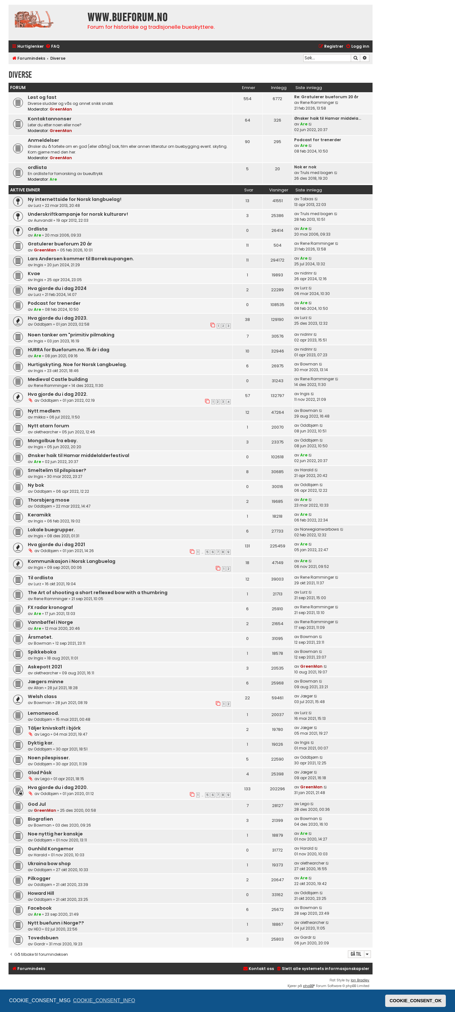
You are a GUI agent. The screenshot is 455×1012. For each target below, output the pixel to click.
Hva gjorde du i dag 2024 (57, 288)
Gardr (39, 944)
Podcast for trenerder (317, 139)
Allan (39, 687)
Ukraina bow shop (49, 863)
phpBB (308, 986)
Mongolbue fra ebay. (53, 440)
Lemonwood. (43, 713)
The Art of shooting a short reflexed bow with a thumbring (97, 592)
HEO (37, 929)
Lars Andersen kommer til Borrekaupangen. (81, 259)
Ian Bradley (360, 980)
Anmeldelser (43, 140)
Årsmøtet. (40, 637)
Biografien (40, 819)
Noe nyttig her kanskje (55, 834)
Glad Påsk (40, 772)
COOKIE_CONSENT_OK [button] (416, 1000)
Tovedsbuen (43, 938)
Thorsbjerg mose (49, 500)
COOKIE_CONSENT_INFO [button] (104, 1000)
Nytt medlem (44, 411)
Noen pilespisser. (49, 758)
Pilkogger (39, 878)
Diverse (20, 75)
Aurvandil (43, 220)
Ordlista (37, 229)
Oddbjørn (43, 324)
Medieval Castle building (58, 379)
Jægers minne (46, 681)
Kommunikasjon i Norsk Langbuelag (71, 561)
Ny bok (36, 485)
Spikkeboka (42, 652)
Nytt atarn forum (48, 426)
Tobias (306, 199)
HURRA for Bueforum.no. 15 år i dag (68, 349)
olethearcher (46, 432)
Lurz (37, 205)
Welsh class (42, 696)
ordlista (37, 167)
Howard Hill (41, 893)
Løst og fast (42, 97)
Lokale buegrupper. (51, 530)
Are (303, 124)
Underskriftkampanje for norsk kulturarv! (78, 214)
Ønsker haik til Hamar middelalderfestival (78, 455)
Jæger (306, 696)
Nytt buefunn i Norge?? (56, 923)
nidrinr (306, 273)
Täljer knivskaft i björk (54, 728)
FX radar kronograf (50, 607)
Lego (45, 734)
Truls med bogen (316, 172)
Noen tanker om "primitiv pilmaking (71, 335)
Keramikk (39, 515)
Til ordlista (40, 578)
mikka (40, 417)
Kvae (34, 273)
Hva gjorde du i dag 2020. (58, 787)
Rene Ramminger (317, 102)
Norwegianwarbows (319, 529)
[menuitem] (52, 46)
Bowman (309, 364)
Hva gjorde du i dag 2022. (58, 394)
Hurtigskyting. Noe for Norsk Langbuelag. (77, 364)
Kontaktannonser (49, 119)
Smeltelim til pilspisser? (57, 470)
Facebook (40, 908)
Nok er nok (305, 167)
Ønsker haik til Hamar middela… (327, 118)
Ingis (38, 265)
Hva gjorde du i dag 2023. (58, 318)
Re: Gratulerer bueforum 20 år (326, 96)
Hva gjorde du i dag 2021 (56, 544)
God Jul (37, 804)
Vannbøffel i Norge (50, 622)
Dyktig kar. (41, 743)
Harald (306, 470)
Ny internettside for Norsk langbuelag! (74, 199)
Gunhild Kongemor (51, 849)
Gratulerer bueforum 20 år (60, 244)
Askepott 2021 (45, 667)
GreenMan (61, 109)
